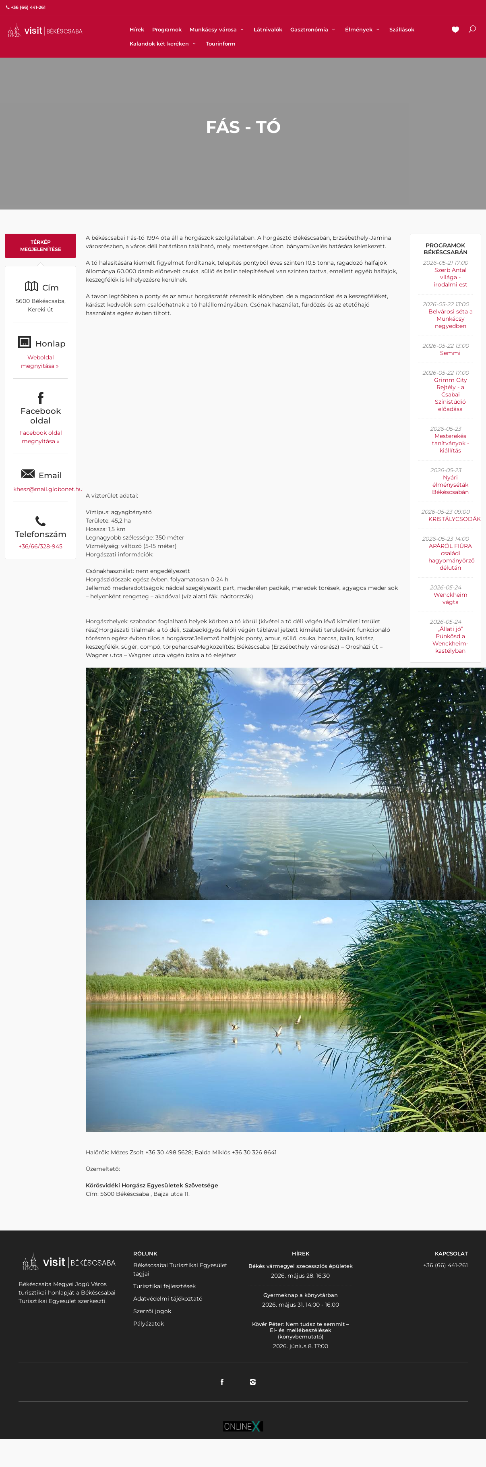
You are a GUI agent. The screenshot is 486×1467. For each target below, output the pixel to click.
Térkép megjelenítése (40, 245)
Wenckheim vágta (450, 598)
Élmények (363, 29)
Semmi (450, 353)
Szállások (401, 29)
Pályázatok (148, 1323)
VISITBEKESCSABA (45, 30)
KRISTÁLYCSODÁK (454, 519)
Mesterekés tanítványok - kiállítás (450, 443)
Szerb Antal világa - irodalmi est (450, 277)
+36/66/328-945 (40, 546)
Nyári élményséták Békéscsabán (450, 485)
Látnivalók (268, 29)
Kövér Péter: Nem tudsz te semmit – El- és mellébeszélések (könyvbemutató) (300, 1330)
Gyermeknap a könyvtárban (300, 1295)
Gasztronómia (313, 29)
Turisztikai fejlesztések (164, 1286)
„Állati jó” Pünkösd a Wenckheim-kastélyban (450, 639)
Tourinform (221, 43)
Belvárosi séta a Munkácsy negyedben (450, 319)
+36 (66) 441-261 (445, 1265)
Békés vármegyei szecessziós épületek (300, 1266)
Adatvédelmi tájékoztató (168, 1298)
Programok (167, 29)
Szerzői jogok (152, 1311)
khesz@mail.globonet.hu (48, 489)
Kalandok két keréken (164, 43)
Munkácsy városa (218, 29)
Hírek (137, 29)
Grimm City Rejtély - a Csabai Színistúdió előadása (450, 394)
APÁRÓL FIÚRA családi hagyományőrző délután (451, 556)
